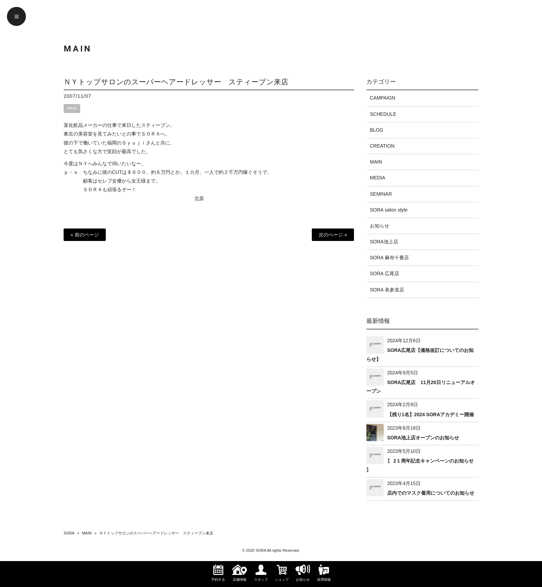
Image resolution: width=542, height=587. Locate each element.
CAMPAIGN (382, 98)
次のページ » (333, 234)
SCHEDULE (383, 114)
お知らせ (379, 226)
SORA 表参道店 (387, 289)
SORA (69, 533)
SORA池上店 (384, 241)
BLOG (376, 130)
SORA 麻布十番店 (389, 257)
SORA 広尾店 (384, 273)
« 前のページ (85, 234)
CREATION (382, 146)
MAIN (72, 108)
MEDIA (377, 177)
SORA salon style (389, 210)
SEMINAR (381, 194)
